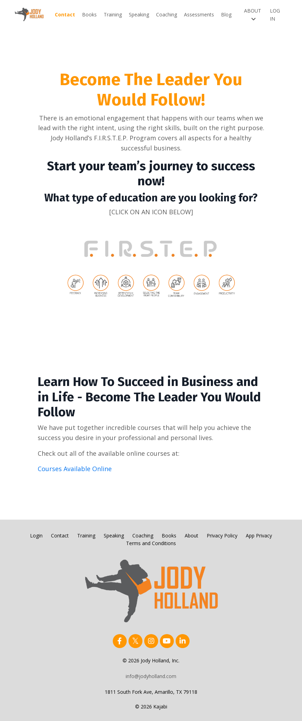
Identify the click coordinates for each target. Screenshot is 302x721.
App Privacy (259, 535)
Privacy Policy (222, 535)
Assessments (199, 14)
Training (113, 14)
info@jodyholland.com (151, 676)
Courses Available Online (75, 468)
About (191, 535)
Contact (65, 14)
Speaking (139, 14)
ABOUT (252, 14)
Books (89, 14)
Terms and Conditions (151, 543)
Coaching (166, 14)
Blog (226, 14)
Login (36, 535)
